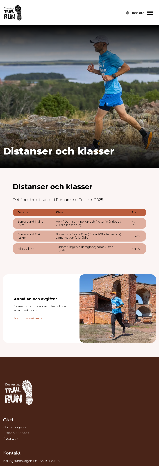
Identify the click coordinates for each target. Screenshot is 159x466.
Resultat (9, 439)
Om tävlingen (14, 427)
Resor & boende (15, 433)
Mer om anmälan (26, 318)
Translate (135, 13)
